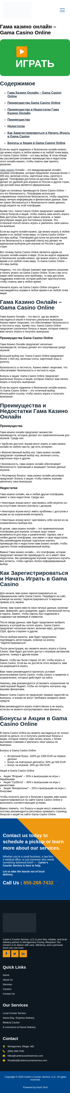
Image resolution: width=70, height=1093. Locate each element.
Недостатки (16, 126)
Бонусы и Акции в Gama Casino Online (36, 143)
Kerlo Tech (42, 1087)
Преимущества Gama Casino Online (33, 102)
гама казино (7, 169)
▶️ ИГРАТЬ (35, 57)
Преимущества (18, 119)
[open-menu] (62, 10)
